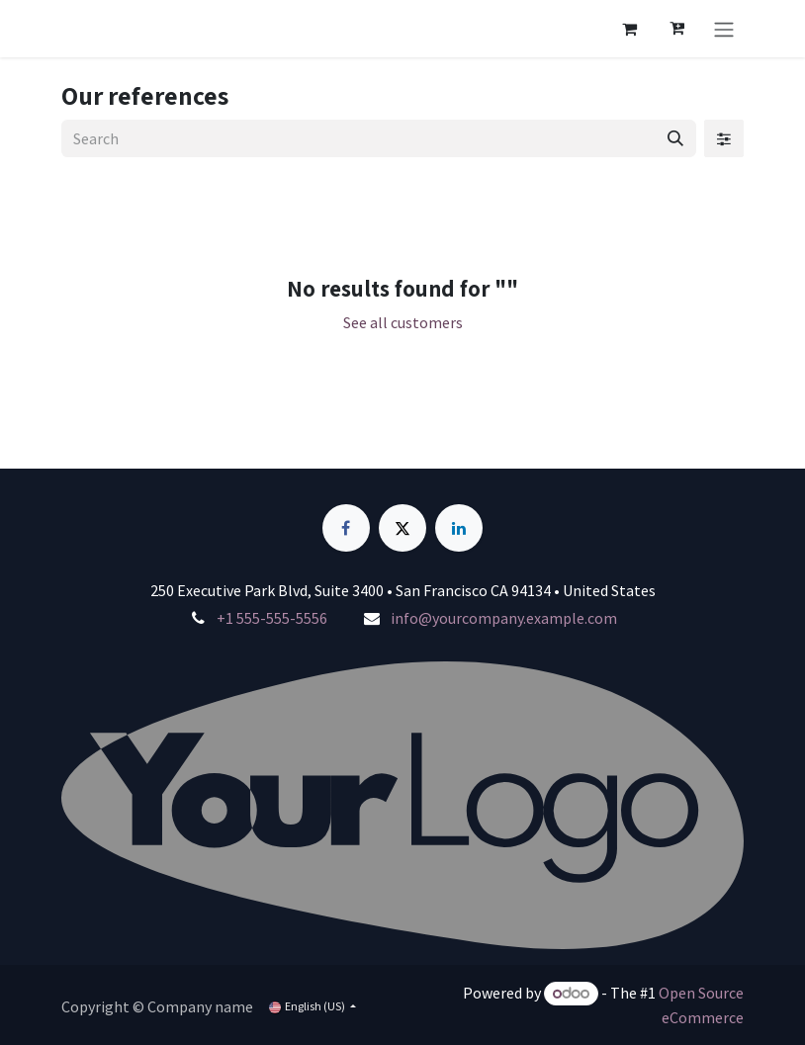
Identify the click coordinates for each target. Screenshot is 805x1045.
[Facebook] (346, 528)
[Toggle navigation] (724, 28)
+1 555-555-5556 (272, 618)
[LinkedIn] (459, 528)
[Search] (675, 138)
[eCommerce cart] (629, 28)
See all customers (403, 322)
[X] (402, 528)
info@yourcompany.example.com (504, 618)
